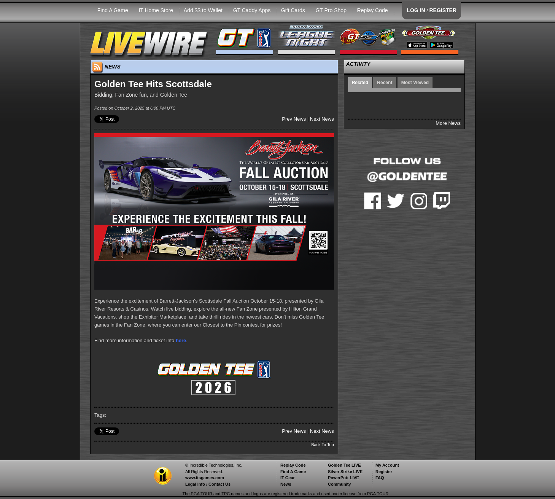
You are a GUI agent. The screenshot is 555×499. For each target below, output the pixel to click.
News (285, 484)
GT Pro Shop (330, 10)
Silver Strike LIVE (345, 471)
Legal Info (195, 484)
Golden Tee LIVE (344, 465)
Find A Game (112, 10)
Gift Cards (293, 10)
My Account (387, 465)
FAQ (379, 477)
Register (383, 471)
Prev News (294, 119)
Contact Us (219, 484)
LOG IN (416, 10)
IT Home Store (155, 10)
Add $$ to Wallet (203, 10)
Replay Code (372, 10)
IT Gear (287, 477)
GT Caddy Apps (252, 10)
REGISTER (442, 10)
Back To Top (322, 444)
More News (448, 123)
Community (339, 484)
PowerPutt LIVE (343, 477)
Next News (322, 119)
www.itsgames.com (204, 477)
